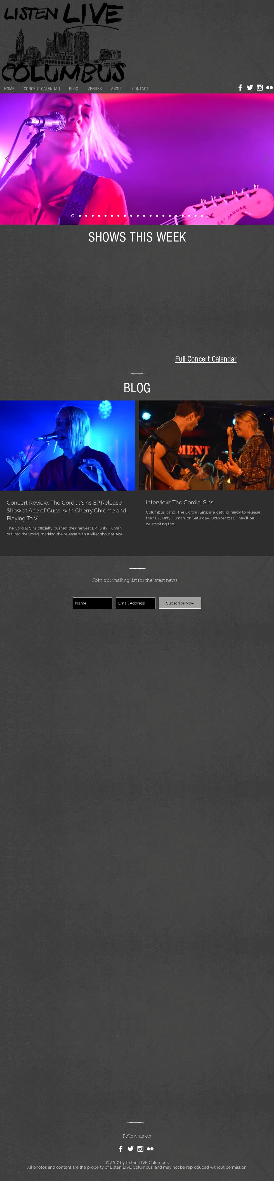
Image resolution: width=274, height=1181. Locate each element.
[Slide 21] (72, 215)
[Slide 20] (170, 216)
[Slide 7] (86, 216)
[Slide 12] (106, 216)
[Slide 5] (183, 216)
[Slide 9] (196, 216)
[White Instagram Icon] (260, 87)
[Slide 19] (112, 216)
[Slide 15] (176, 216)
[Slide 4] (99, 216)
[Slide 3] (138, 216)
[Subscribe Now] (180, 603)
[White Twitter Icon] (250, 87)
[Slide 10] (202, 216)
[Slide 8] (189, 216)
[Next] (266, 159)
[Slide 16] (131, 216)
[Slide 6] (157, 216)
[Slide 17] (144, 216)
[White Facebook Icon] (240, 87)
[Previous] (7, 159)
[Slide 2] (118, 216)
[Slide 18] (80, 216)
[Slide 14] (93, 216)
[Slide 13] (163, 216)
